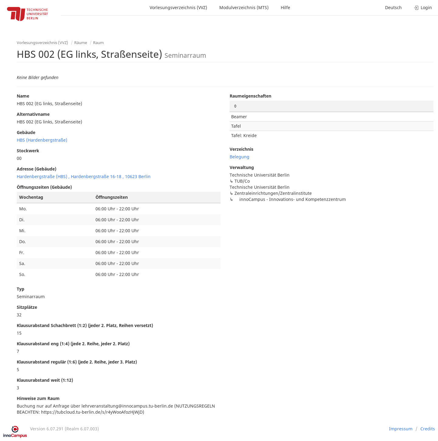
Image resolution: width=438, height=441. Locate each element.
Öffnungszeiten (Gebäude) (44, 187)
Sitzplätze (27, 307)
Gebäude (26, 132)
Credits (427, 429)
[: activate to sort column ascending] (331, 106)
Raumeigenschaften (250, 96)
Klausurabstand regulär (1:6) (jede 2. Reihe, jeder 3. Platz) (77, 362)
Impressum (400, 429)
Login (423, 7)
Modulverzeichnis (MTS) (244, 7)
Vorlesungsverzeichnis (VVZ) (178, 7)
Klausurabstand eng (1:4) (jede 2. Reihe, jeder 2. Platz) (73, 343)
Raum (98, 42)
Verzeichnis (241, 149)
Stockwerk (28, 150)
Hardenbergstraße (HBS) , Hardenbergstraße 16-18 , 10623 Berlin (84, 176)
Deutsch (393, 7)
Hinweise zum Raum (38, 398)
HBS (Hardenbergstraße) (42, 140)
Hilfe (285, 7)
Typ (20, 289)
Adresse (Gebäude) (36, 169)
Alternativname (33, 114)
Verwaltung (242, 167)
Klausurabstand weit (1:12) (45, 380)
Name (23, 96)
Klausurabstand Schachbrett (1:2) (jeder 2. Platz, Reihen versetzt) (85, 325)
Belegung (239, 157)
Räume (80, 42)
